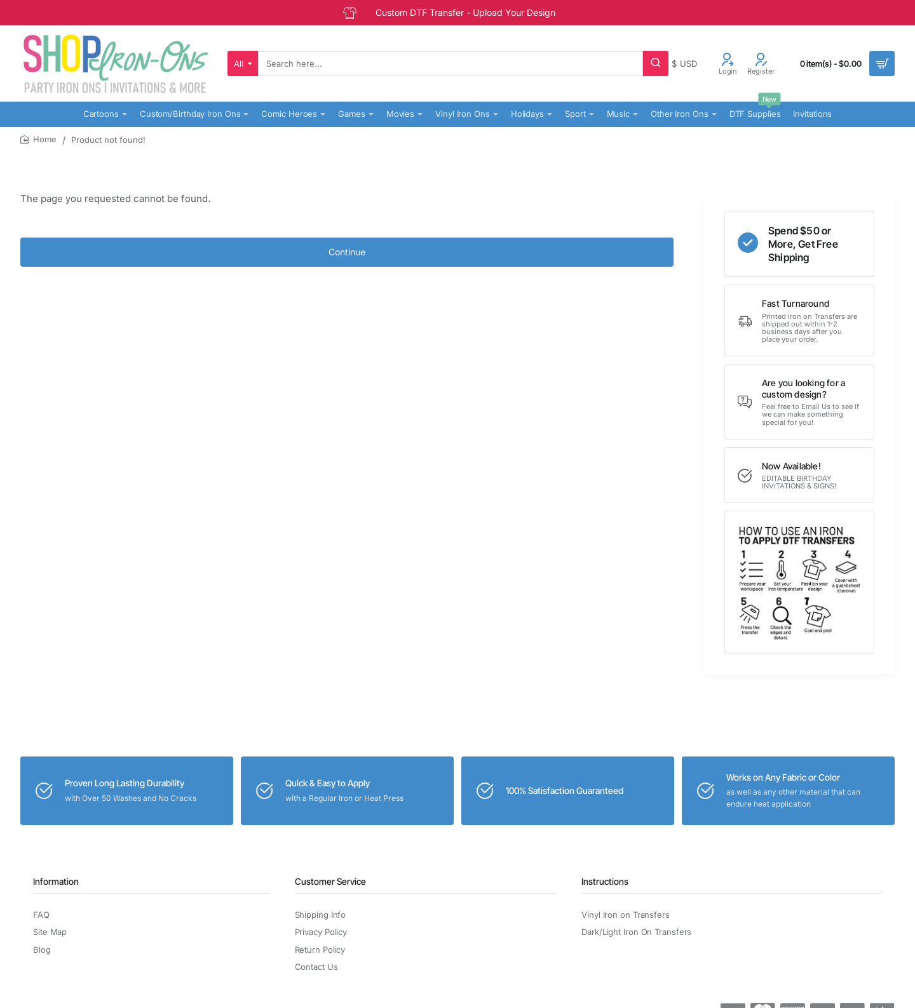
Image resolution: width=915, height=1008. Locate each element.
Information (56, 881)
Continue (347, 251)
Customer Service (330, 881)
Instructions (604, 881)
